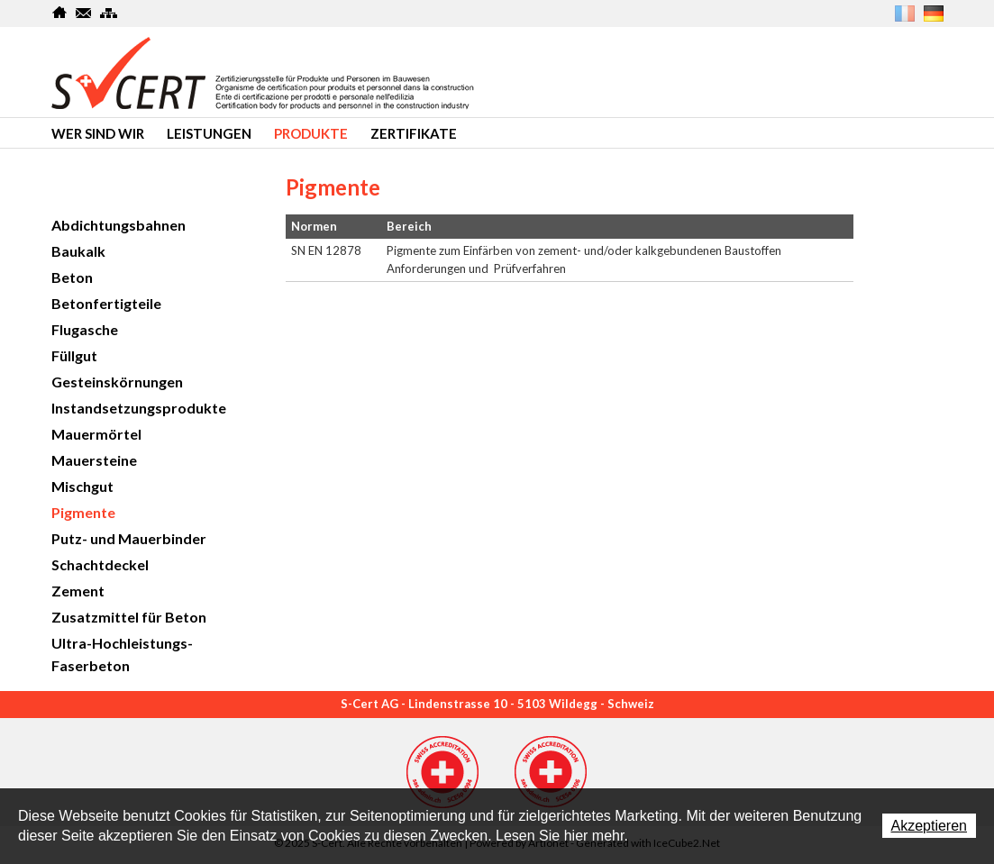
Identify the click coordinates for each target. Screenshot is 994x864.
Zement (78, 590)
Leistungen (209, 133)
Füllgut (74, 355)
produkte (311, 133)
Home (59, 12)
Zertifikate (413, 133)
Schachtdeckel (100, 564)
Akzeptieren (929, 825)
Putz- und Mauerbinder (128, 538)
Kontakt (84, 12)
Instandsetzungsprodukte (138, 407)
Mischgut (82, 486)
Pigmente (83, 512)
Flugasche (84, 329)
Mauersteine (94, 459)
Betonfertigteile (106, 303)
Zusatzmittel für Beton (128, 616)
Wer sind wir (97, 133)
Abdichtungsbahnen (118, 224)
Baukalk (78, 250)
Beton (72, 277)
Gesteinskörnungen (117, 381)
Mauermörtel (96, 433)
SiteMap (108, 12)
